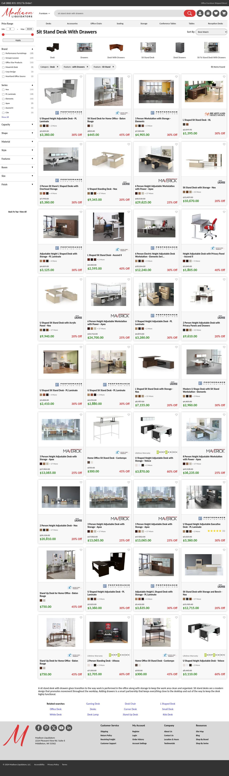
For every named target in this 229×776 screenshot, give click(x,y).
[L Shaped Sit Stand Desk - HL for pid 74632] (204, 101)
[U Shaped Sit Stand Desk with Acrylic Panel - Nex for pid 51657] (61, 304)
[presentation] (17, 49)
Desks (48, 23)
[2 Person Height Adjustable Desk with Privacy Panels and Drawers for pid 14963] (204, 304)
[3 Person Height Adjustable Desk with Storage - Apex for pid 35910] (156, 506)
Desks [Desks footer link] (93, 709)
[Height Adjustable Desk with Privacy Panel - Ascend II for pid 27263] (204, 240)
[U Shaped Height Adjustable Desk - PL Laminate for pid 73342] (60, 103)
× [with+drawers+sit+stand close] (57, 66)
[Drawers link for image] (84, 49)
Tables (191, 23)
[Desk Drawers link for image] (180, 49)
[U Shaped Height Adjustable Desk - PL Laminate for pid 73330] (108, 576)
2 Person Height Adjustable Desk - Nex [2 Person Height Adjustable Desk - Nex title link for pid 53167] (58, 525)
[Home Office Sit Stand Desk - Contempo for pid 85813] (156, 645)
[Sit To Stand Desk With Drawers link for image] (211, 49)
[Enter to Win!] (208, 15)
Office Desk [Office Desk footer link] (55, 709)
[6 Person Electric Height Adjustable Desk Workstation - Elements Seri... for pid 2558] (156, 236)
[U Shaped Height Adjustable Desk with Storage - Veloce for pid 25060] (156, 442)
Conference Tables (168, 23)
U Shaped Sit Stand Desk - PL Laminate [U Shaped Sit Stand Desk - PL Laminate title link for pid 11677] (106, 390)
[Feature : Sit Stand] (106, 67)
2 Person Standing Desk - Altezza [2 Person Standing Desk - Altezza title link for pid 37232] (103, 660)
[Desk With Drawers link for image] (116, 49)
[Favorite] (81, 77)
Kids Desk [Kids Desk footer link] (168, 714)
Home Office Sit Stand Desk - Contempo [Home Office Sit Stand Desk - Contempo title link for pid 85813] (154, 660)
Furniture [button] (44, 13)
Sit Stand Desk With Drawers (67, 32)
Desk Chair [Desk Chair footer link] (130, 703)
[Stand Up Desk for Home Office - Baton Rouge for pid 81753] (61, 645)
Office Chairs (96, 23)
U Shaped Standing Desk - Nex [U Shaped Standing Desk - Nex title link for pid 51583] (102, 189)
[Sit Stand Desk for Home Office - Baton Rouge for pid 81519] (108, 104)
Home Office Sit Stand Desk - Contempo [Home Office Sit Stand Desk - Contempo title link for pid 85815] (106, 458)
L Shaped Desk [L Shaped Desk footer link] (167, 703)
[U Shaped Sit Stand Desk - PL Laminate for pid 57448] (60, 372)
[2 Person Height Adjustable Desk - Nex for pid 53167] (61, 506)
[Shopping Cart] (223, 13)
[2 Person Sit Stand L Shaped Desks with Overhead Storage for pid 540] (60, 169)
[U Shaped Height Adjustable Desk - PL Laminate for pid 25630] (156, 305)
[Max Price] (29, 29)
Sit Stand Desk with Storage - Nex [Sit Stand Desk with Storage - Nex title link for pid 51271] (199, 187)
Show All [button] (5, 117)
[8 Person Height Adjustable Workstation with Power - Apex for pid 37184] (204, 440)
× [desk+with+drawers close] (113, 66)
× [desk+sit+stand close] (87, 66)
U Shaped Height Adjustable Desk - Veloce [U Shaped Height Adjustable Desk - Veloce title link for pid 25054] (203, 660)
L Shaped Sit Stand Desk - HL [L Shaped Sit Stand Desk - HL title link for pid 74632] (197, 120)
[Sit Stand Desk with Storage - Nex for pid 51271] (204, 168)
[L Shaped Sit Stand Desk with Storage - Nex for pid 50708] (156, 371)
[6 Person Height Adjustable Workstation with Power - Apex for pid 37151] (108, 305)
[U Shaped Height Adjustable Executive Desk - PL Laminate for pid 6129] (204, 507)
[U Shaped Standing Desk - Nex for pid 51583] (109, 168)
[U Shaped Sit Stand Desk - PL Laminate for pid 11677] (108, 372)
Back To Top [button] (13, 212)
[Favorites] (215, 15)
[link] (223, 13)
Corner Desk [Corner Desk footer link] (130, 709)
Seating (120, 23)
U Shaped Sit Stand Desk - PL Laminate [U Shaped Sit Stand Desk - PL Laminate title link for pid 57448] (59, 390)
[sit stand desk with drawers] (121, 13)
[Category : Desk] (52, 67)
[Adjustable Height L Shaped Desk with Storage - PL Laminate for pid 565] (156, 575)
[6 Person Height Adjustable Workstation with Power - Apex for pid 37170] (156, 171)
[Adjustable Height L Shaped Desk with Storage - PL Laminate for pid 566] (60, 237)
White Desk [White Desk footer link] (56, 714)
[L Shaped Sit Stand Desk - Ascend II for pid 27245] (108, 240)
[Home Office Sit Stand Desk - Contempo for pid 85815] (108, 442)
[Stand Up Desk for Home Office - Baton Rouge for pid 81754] (61, 578)
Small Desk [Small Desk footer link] (167, 709)
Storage (143, 23)
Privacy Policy (53, 764)
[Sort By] (211, 32)
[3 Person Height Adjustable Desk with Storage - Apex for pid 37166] (61, 439)
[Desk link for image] (52, 49)
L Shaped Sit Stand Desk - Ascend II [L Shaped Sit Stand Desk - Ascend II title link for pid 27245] (104, 255)
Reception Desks (215, 23)
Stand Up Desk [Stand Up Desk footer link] (130, 714)
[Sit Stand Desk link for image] (148, 49)
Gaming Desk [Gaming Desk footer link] (93, 703)
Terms (64, 764)
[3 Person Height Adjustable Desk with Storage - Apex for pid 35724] (109, 506)
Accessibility (39, 764)
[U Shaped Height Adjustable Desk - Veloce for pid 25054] (204, 642)
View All (23, 212)
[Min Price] (10, 29)
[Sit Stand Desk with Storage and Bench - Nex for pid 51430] (204, 574)
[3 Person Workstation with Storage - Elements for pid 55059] (156, 102)
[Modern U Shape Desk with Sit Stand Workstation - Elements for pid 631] (204, 373)
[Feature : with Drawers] (78, 67)
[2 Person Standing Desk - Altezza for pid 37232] (109, 642)
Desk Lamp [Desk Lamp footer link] (93, 714)
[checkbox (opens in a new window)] (3, 54)
